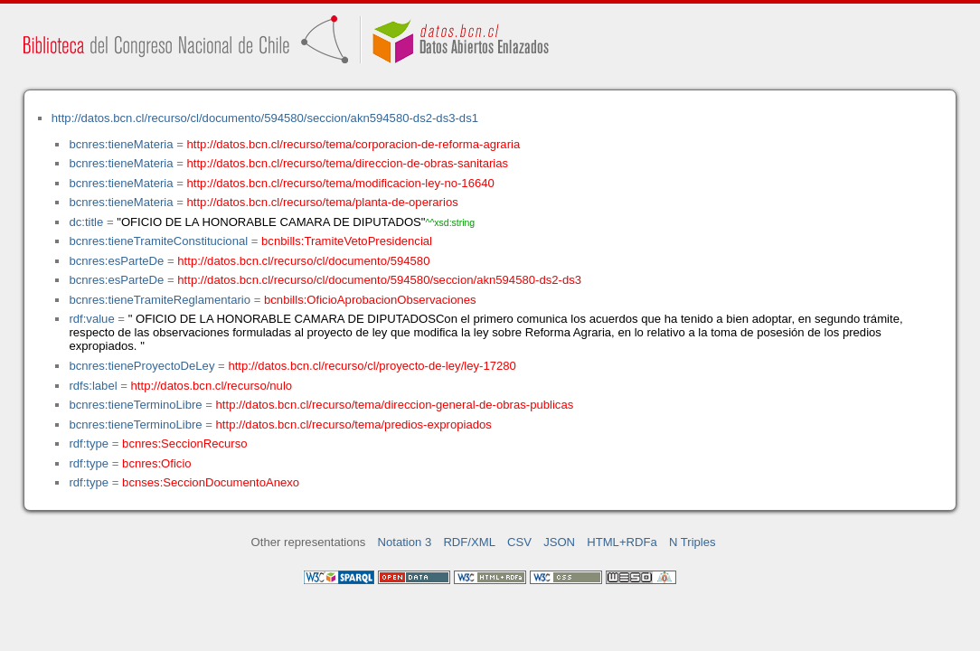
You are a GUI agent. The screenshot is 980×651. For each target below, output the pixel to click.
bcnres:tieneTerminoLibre (135, 404)
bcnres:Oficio (157, 463)
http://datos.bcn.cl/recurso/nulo (212, 385)
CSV (519, 542)
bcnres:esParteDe (116, 261)
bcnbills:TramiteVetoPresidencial (346, 241)
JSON (559, 542)
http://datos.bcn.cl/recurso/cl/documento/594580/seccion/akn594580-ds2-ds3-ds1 (265, 118)
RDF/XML (469, 542)
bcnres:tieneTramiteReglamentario (159, 300)
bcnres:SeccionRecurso (184, 443)
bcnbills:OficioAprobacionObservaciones (370, 300)
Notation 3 (405, 542)
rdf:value (91, 319)
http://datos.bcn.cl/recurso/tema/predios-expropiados (354, 424)
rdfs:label (93, 385)
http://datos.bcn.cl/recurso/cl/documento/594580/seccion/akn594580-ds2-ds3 (379, 280)
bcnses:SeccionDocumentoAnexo (210, 482)
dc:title (86, 222)
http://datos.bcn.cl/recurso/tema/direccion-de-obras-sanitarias (348, 163)
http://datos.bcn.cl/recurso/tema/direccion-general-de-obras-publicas (395, 404)
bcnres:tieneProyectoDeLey (141, 366)
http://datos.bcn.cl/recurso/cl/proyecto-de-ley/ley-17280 (371, 366)
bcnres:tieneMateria (121, 144)
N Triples (692, 542)
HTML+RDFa (622, 542)
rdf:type (88, 443)
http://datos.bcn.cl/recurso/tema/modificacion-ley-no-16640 (341, 183)
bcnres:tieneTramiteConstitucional (158, 241)
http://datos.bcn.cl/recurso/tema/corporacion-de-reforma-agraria (354, 144)
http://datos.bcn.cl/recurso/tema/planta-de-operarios (322, 202)
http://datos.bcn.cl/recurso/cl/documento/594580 (303, 261)
